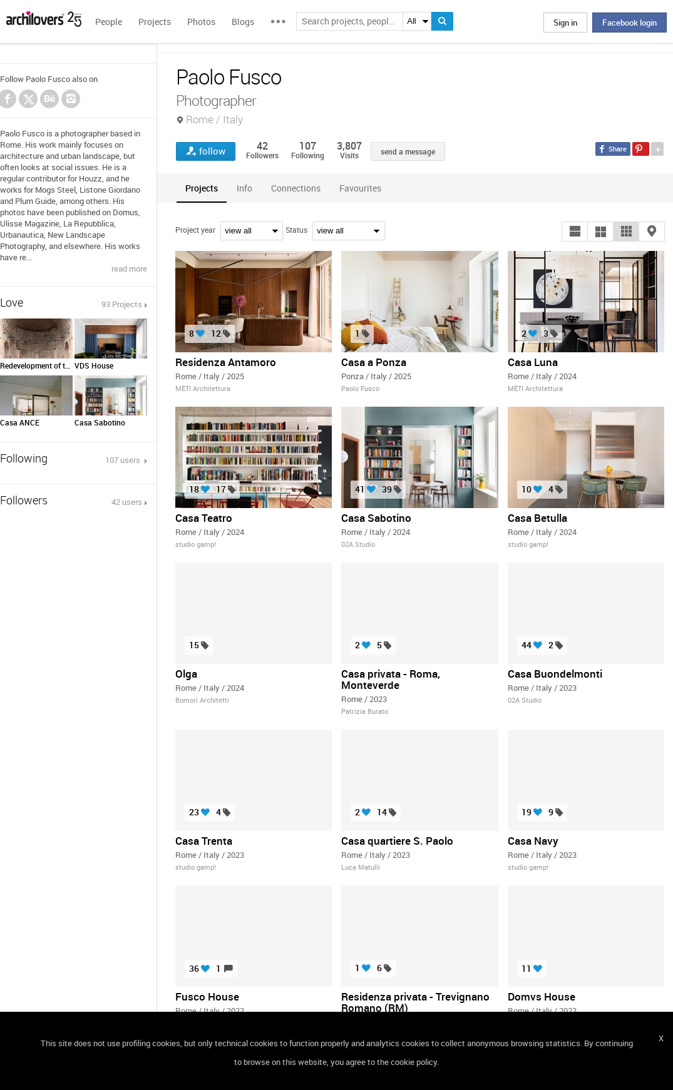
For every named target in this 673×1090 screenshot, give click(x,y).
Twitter (29, 100)
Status (296, 230)
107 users (123, 460)
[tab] (201, 188)
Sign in (565, 22)
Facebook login (629, 22)
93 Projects (121, 304)
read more (129, 268)
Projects (154, 22)
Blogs (243, 22)
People (108, 22)
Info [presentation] (244, 188)
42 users (126, 502)
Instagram (70, 98)
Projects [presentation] (201, 188)
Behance (49, 98)
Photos (201, 22)
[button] (575, 232)
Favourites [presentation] (360, 188)
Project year (195, 230)
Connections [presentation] (296, 188)
